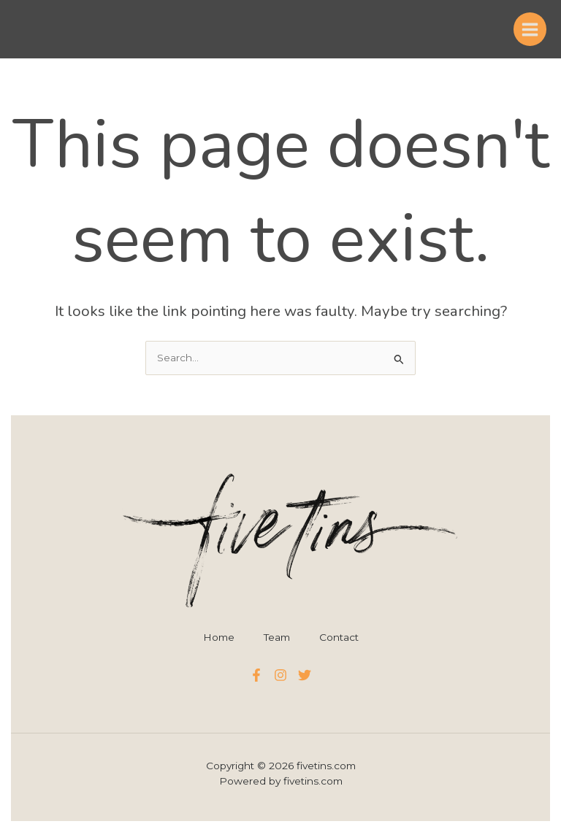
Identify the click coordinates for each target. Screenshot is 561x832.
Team (277, 637)
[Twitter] (304, 675)
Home (218, 637)
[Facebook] (256, 675)
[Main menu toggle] (530, 29)
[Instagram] (280, 675)
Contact (339, 637)
